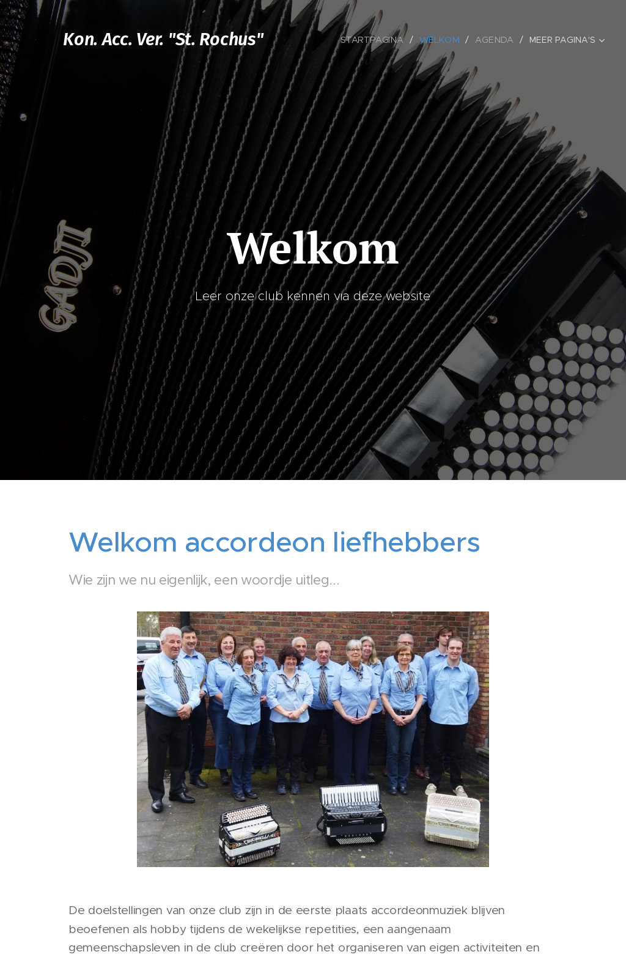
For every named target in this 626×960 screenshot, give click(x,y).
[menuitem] (377, 39)
